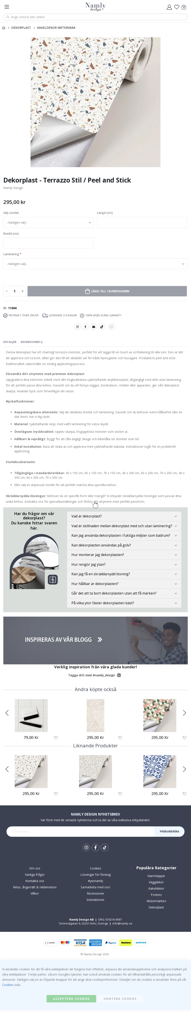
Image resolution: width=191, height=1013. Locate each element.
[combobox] (95, 17)
